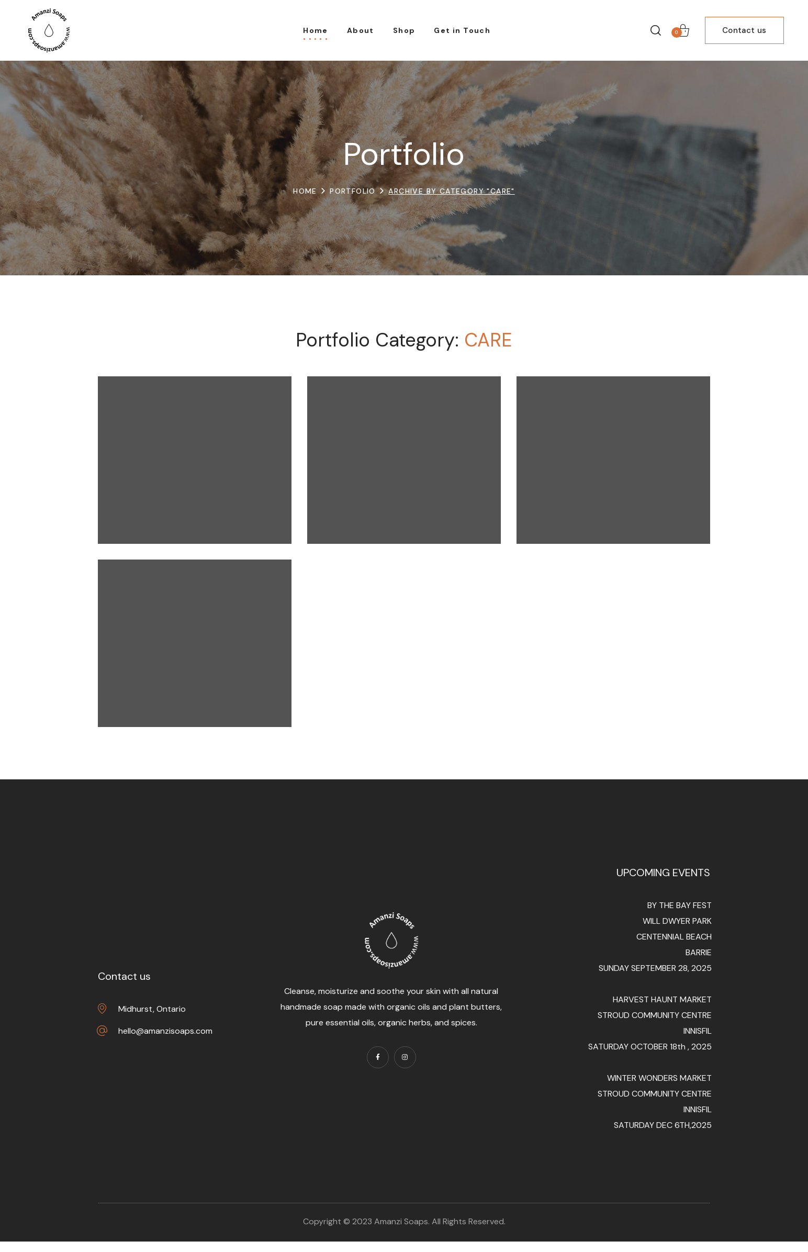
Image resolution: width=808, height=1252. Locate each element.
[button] (655, 30)
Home (305, 191)
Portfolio (353, 191)
